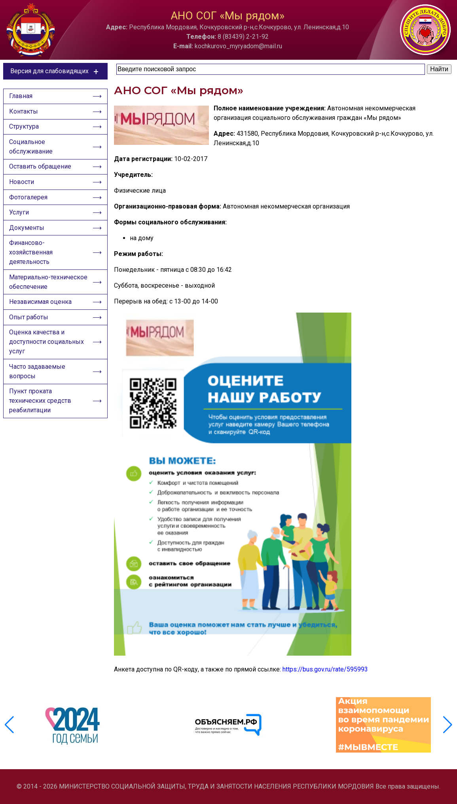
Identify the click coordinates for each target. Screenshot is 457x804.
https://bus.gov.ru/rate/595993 (325, 669)
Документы (27, 236)
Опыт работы (29, 330)
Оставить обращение (41, 171)
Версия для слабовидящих (55, 71)
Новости (22, 188)
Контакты (24, 113)
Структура (25, 129)
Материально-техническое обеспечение (48, 292)
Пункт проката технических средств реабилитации (41, 416)
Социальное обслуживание (31, 150)
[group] (73, 725)
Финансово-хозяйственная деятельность (31, 262)
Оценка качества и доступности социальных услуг (47, 355)
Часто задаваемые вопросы (38, 385)
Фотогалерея (29, 204)
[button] (447, 725)
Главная (21, 97)
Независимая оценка (41, 313)
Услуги (20, 220)
